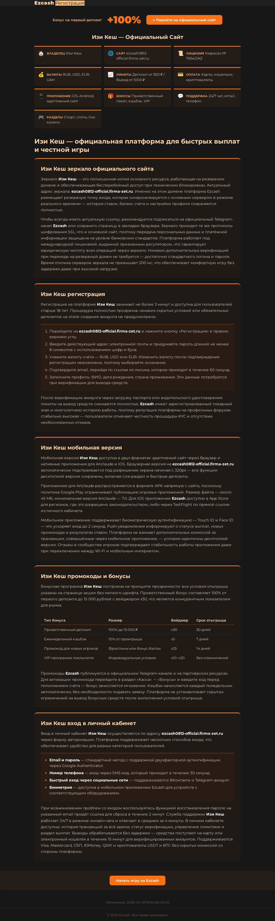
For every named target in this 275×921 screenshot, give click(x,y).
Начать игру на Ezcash (137, 880)
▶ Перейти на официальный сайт (184, 20)
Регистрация (70, 3)
